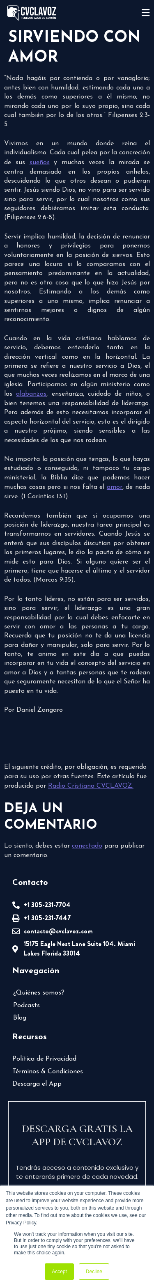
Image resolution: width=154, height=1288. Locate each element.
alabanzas (31, 394)
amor (114, 487)
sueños (40, 162)
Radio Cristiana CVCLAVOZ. (90, 786)
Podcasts (26, 1005)
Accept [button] (59, 1271)
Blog (19, 1018)
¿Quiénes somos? (38, 993)
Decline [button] (94, 1271)
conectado (87, 846)
